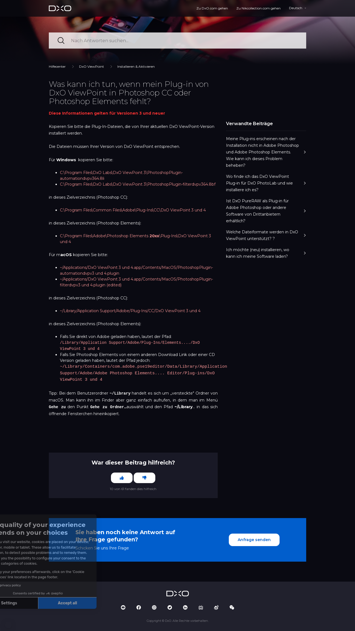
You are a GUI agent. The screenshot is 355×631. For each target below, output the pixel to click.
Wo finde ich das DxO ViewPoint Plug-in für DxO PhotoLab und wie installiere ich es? (266, 183)
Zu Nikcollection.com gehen (258, 8)
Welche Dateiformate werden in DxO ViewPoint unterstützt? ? (266, 235)
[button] (8, 625)
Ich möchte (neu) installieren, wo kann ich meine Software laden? (266, 253)
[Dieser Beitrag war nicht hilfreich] (144, 476)
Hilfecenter (57, 66)
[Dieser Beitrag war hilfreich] (122, 476)
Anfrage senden (254, 538)
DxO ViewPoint (91, 66)
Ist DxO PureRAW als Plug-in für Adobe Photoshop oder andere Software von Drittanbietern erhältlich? (266, 210)
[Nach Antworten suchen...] (177, 40)
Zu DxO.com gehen (212, 8)
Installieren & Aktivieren (136, 66)
